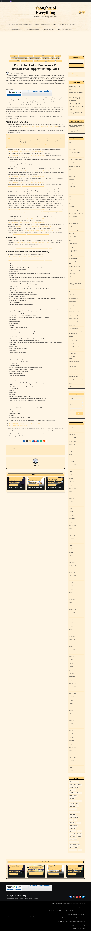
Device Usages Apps (73, 199)
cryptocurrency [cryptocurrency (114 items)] (72, 790)
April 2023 (71, 511)
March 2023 (71, 515)
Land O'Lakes (41, 80)
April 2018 (71, 710)
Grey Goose (61, 78)
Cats (70, 169)
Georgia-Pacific (49, 78)
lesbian (46, 80)
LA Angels (36, 80)
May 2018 (71, 707)
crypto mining (72, 186)
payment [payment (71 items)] (78, 822)
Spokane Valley (58, 82)
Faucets (70, 220)
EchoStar (21, 78)
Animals (70, 142)
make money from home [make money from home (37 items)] (74, 811)
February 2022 (72, 559)
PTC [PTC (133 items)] (70, 836)
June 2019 (71, 663)
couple (50, 77)
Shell (37, 82)
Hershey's (21, 80)
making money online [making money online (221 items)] (73, 817)
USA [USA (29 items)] (79, 844)
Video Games (72, 373)
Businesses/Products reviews (26, 56)
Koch (32, 80)
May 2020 (71, 626)
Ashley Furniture (46, 75)
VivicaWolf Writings (73, 376)
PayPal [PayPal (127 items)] (70, 833)
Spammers (71, 336)
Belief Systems (14, 56)
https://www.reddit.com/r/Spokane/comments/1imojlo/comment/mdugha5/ (40, 126)
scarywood (33, 82)
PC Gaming (71, 305)
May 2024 (71, 474)
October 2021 (72, 572)
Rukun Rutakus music (73, 321)
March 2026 (71, 427)
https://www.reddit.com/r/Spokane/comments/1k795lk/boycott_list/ (24, 423)
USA (38, 83)
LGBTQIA (58, 56)
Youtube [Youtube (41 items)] (80, 850)
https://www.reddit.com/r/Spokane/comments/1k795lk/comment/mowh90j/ (26, 155)
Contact (54, 24)
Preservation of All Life (14, 61)
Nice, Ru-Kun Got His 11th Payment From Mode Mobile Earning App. (75, 88)
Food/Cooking (72, 226)
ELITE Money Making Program (75, 210)
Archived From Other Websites (76, 146)
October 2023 (72, 495)
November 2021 (72, 569)
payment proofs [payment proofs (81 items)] (72, 831)
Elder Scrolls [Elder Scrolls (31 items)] (71, 798)
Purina (25, 82)
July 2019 (71, 659)
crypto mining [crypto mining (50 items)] (72, 792)
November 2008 (72, 750)
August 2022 (71, 538)
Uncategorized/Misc (73, 369)
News (52, 58)
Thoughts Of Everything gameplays (74, 357)
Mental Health (46, 58)
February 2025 (72, 461)
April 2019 (71, 670)
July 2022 (71, 542)
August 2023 (71, 498)
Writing (70, 386)
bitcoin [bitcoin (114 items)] (70, 784)
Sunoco (63, 82)
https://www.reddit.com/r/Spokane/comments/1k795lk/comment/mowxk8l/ (32, 242)
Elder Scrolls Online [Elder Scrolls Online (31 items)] (73, 801)
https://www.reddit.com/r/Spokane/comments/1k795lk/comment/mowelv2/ (26, 182)
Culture (70, 193)
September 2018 (72, 693)
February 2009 (72, 740)
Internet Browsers (73, 243)
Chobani (46, 77)
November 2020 (72, 609)
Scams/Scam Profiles (73, 328)
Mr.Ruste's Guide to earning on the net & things (75, 284)
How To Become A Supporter (15, 29)
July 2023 (71, 501)
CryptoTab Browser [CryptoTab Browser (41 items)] (73, 795)
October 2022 (72, 532)
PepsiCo (10, 82)
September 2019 (72, 653)
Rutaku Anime (72, 325)
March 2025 (71, 458)
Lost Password (73, 416)
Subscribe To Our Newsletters (67, 24)
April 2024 (71, 478)
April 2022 (71, 552)
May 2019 (71, 666)
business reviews (40, 77)
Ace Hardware (11, 75)
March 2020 (71, 633)
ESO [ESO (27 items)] (80, 801)
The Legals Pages (67, 29)
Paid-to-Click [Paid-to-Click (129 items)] (72, 822)
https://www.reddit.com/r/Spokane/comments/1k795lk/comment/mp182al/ (34, 226)
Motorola (60, 80)
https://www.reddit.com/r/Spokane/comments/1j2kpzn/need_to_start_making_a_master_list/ (30, 260)
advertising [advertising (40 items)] (71, 781)
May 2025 (71, 451)
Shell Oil (40, 82)
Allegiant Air (24, 75)
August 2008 (71, 760)
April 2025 (71, 454)
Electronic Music (72, 206)
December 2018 (72, 683)
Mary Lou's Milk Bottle (53, 80)
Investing (71, 247)
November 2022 (72, 528)
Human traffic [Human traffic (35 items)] (72, 806)
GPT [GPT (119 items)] (77, 803)
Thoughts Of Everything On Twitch (50, 29)
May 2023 (71, 508)
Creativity (71, 183)
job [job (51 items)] (77, 806)
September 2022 (72, 535)
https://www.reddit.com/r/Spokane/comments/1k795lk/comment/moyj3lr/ (29, 144)
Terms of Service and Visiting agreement (69, 925)
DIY (69, 203)
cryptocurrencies (72, 189)
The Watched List (72, 350)
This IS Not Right (51, 61)
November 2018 (72, 686)
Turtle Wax (26, 83)
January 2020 (72, 639)
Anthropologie (30, 75)
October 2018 (72, 690)
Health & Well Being (48, 56)
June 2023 (71, 505)
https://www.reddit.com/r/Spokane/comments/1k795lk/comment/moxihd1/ (25, 256)
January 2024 (71, 484)
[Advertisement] (45, 45)
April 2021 (71, 592)
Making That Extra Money (15, 480)
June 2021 (71, 585)
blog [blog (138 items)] (75, 784)
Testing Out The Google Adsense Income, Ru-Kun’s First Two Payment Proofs (76, 99)
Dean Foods (59, 77)
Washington (57, 83)
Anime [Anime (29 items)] (77, 781)
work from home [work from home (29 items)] (72, 850)
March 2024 (71, 481)
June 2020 (71, 622)
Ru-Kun (12, 73)
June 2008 (71, 767)
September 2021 (72, 575)
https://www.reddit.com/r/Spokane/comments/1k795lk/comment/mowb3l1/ (41, 230)
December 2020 (72, 606)
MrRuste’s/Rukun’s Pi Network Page (72, 907)
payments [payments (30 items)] (79, 831)
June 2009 (71, 733)
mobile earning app (14, 482)
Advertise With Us (45, 24)
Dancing (70, 196)
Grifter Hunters (38, 56)
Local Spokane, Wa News (35, 58)
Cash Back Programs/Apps (75, 166)
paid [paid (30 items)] (75, 820)
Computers (71, 179)
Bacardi (55, 75)
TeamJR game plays (73, 340)
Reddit (28, 82)
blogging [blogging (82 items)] (79, 784)
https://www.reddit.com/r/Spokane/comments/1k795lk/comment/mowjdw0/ (31, 170)
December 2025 (72, 437)
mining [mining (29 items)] (70, 820)
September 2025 (72, 447)
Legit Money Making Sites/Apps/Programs (53, 480)
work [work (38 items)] (76, 847)
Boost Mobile (9, 77)
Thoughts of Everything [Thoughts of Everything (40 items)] (73, 841)
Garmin (43, 78)
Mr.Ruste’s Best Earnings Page (57, 907)
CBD (70, 173)
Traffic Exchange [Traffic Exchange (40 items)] (72, 844)
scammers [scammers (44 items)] (80, 836)
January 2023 (72, 521)
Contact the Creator (52, 910)
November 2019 (72, 646)
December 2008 (72, 747)
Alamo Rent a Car (18, 75)
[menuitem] (1, 1)
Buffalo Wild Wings (21, 77)
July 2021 (71, 582)
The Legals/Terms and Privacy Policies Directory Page (73, 917)
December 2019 (72, 643)
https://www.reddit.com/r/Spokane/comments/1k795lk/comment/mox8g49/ (31, 234)
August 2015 (71, 720)
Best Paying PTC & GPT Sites (75, 152)
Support (83, 914)
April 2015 (71, 730)
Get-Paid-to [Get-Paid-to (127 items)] (71, 803)
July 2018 (71, 700)
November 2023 (72, 491)
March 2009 (71, 737)
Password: (72, 404)
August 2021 (71, 579)
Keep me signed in (75, 410)
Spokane (52, 82)
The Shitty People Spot (40, 61)
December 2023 (72, 488)
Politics (57, 58)
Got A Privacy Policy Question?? (64, 910)
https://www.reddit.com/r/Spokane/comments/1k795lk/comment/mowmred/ (26, 222)
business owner (33, 77)
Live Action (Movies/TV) (74, 258)
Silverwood (47, 82)
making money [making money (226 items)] (72, 814)
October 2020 (72, 612)
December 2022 (72, 525)
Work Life (59, 61)
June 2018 (71, 703)
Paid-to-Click (72, 294)
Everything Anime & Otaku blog (76, 213)
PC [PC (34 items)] (74, 833)
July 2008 (71, 764)
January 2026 (72, 434)
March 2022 (71, 555)
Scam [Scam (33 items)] (74, 836)
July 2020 (71, 619)
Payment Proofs (13, 485)
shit (43, 82)
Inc (24, 80)
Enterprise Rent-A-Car (28, 78)
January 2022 (71, 562)
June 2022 (71, 545)
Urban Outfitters (33, 83)
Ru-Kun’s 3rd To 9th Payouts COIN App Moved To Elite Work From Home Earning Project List (76, 105)
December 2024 (72, 464)
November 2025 (72, 441)
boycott (14, 77)
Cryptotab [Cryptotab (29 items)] (79, 792)
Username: (72, 398)
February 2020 (72, 636)
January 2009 (72, 744)
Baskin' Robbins (61, 75)
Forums (37, 24)
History (70, 240)
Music (70, 288)
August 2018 (71, 696)
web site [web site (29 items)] (71, 847)
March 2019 (71, 673)
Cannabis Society (72, 162)
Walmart (52, 83)
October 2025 (72, 444)
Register (71, 412)
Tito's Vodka (9, 83)
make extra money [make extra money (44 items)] (73, 809)
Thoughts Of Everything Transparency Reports (74, 362)
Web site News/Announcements (76, 379)
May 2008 (71, 770)
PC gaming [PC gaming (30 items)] (79, 833)
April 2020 (71, 629)
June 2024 (71, 471)
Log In (79, 413)
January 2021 (71, 602)
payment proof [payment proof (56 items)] (72, 828)
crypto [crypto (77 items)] (76, 787)
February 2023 (72, 518)
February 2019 (72, 676)
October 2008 (72, 754)
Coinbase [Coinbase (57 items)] (71, 787)
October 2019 (72, 649)
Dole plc (11, 78)
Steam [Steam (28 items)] (75, 839)
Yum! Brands (37, 85)
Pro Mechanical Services (18, 82)
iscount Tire (28, 80)
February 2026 (72, 431)
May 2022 (71, 548)
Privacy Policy (82, 925)
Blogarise (31, 916)
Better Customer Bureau (74, 156)
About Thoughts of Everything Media (22, 24)
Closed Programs (72, 176)
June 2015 (71, 723)
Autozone (51, 75)
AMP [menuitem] (14, 1)
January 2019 (71, 680)
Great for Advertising (73, 230)
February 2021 (72, 599)
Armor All (39, 75)
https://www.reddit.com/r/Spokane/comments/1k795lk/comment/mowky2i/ (26, 186)
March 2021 (71, 596)
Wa (49, 83)
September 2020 (72, 616)
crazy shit (54, 77)
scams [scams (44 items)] (70, 839)
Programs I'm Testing (34, 485)
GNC (57, 78)
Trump (14, 83)
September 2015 (72, 717)
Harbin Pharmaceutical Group (12, 80)
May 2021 (71, 589)
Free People (35, 78)
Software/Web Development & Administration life (76, 332)
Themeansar (36, 916)
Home (8, 24)
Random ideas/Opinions (27, 61)
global (54, 78)
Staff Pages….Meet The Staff (79, 903)
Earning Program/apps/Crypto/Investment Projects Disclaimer (71, 921)
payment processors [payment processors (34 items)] (73, 825)
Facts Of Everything (73, 216)
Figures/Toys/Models (73, 223)
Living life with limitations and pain (19, 58)
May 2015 (71, 727)
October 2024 (72, 468)
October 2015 (72, 713)
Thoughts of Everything (45, 10)
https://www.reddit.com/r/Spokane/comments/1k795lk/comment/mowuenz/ (26, 176)
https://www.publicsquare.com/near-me (17, 425)
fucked (40, 78)
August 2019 (71, 656)
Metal (70, 276)
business (27, 77)
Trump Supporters (20, 83)
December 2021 (72, 565)
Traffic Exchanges (72, 366)
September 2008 (72, 757)
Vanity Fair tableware (44, 83)
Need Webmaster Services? (32, 29)
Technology (71, 343)
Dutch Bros (16, 78)
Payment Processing (73, 298)
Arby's (35, 75)
